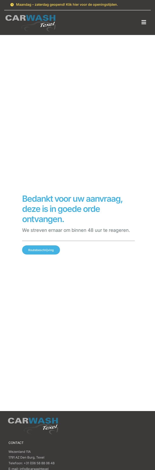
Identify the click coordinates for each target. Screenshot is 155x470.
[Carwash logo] (30, 13)
